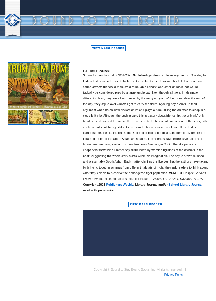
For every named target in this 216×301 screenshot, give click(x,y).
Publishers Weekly (119, 184)
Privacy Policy (173, 274)
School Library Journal (185, 184)
